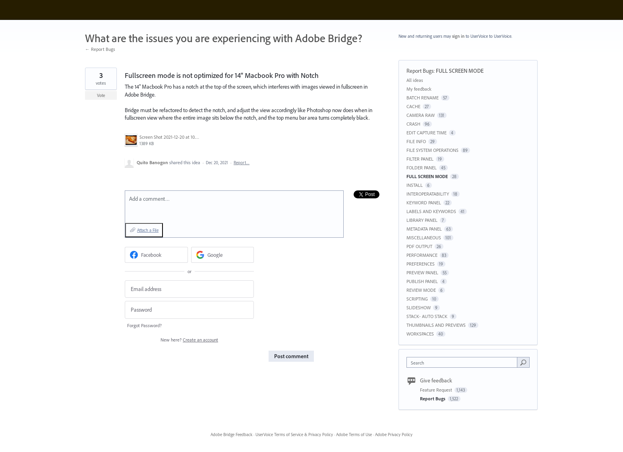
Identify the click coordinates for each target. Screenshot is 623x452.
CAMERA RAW (420, 115)
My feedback (418, 89)
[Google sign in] (222, 255)
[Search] (523, 362)
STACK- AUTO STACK (426, 316)
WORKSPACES (420, 334)
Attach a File (148, 230)
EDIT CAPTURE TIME (426, 133)
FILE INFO (416, 141)
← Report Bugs (100, 49)
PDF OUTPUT (419, 246)
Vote (101, 95)
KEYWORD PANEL (423, 203)
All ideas (414, 80)
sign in (458, 36)
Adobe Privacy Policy (393, 434)
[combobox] (463, 362)
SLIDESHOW (418, 307)
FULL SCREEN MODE (460, 70)
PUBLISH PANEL (422, 281)
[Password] (189, 310)
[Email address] (189, 289)
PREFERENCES (420, 264)
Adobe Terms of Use (354, 434)
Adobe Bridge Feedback (231, 434)
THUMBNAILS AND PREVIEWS (436, 325)
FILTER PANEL (419, 159)
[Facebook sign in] (156, 255)
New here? (189, 340)
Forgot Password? (144, 325)
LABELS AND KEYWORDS (431, 211)
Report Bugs (419, 70)
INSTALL (414, 185)
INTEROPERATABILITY (427, 194)
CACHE (413, 106)
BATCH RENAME (422, 98)
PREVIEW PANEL (422, 272)
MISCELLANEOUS (423, 238)
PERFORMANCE (421, 255)
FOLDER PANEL (421, 168)
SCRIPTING (417, 299)
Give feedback (436, 380)
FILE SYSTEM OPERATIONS (432, 150)
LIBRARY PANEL (421, 220)
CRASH (413, 124)
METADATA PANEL (424, 229)
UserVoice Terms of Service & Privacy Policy (294, 434)
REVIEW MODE (421, 290)
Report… (242, 162)
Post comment (291, 356)
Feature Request (436, 390)
